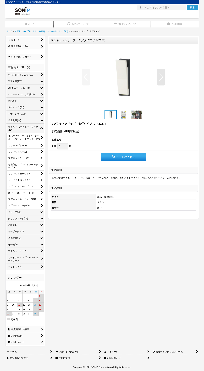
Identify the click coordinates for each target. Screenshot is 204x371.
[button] (86, 77)
